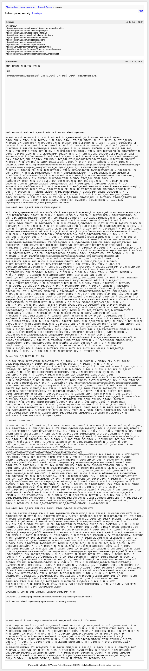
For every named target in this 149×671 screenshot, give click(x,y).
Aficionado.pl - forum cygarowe (20, 7)
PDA (141, 11)
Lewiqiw (37, 13)
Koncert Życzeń (45, 7)
